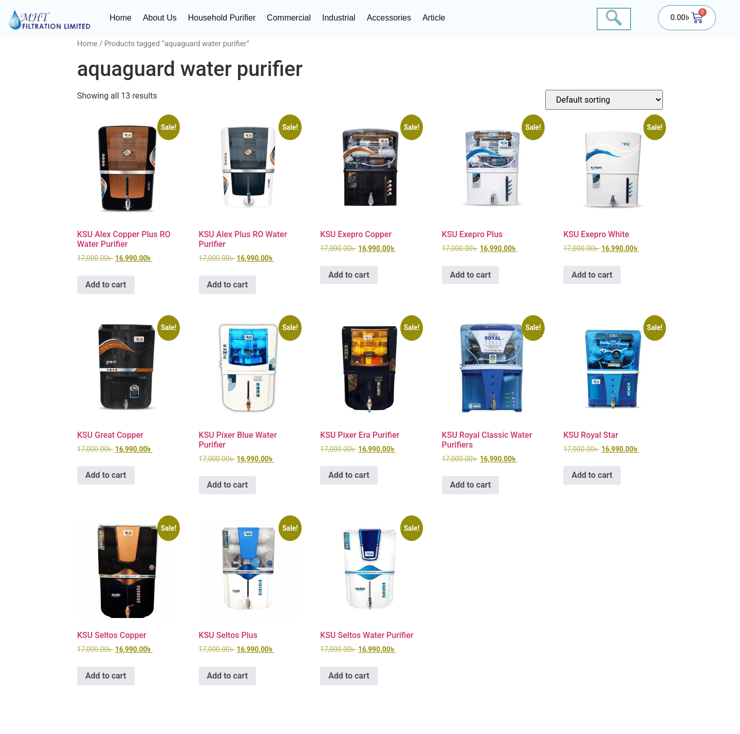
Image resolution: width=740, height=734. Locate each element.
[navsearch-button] (614, 19)
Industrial (339, 17)
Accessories (389, 17)
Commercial (288, 17)
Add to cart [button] (105, 284)
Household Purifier (222, 17)
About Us (160, 17)
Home (120, 17)
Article (433, 17)
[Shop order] (604, 100)
